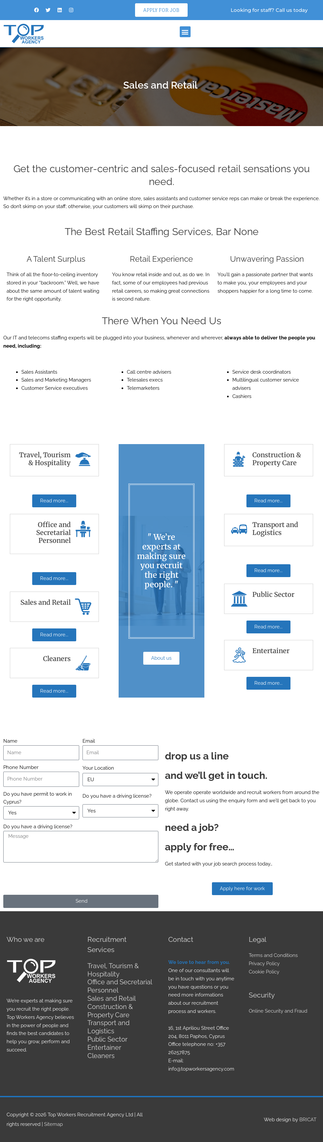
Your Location (98, 768)
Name (10, 741)
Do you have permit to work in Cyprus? (37, 798)
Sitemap (53, 1124)
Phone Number (20, 767)
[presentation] (53, 878)
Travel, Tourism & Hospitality (113, 970)
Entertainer (104, 1045)
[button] (185, 31)
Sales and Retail (111, 997)
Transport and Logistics (108, 1025)
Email (88, 741)
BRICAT (307, 1119)
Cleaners (101, 1053)
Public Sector (107, 1037)
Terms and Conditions (273, 955)
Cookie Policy (264, 972)
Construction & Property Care (110, 1009)
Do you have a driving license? (116, 796)
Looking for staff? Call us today (269, 10)
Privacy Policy (264, 964)
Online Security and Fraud (278, 1011)
